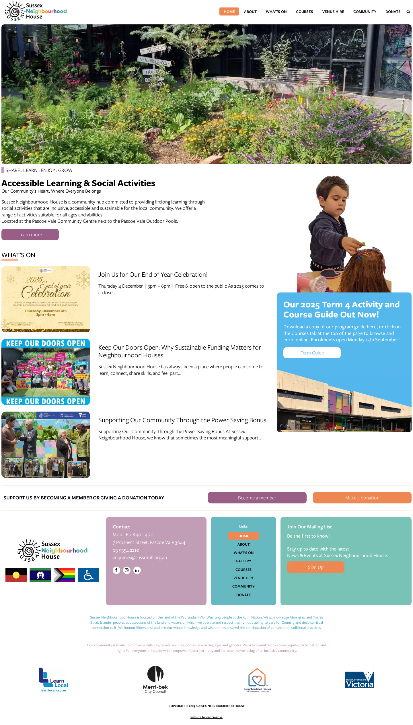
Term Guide (312, 352)
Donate (393, 11)
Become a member (257, 497)
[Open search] (408, 11)
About (250, 11)
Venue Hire (333, 11)
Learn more (30, 234)
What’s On (276, 11)
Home (229, 11)
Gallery (243, 560)
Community (364, 11)
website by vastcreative (206, 717)
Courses (304, 11)
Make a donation (362, 497)
